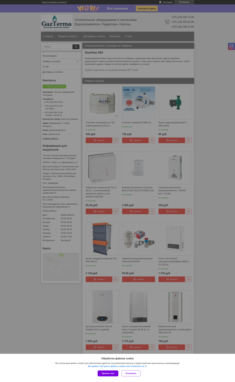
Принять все (108, 373)
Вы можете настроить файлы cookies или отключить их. (116, 366)
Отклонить (131, 373)
